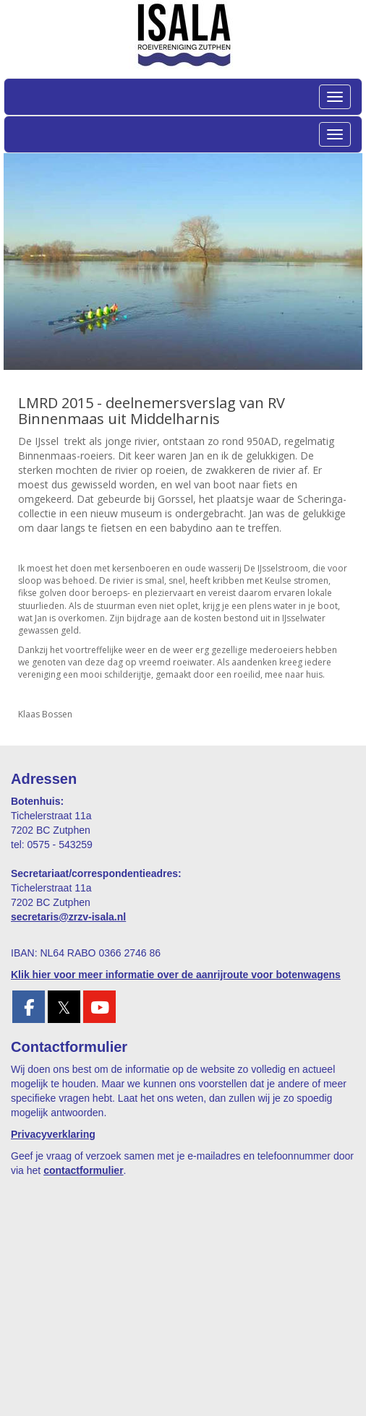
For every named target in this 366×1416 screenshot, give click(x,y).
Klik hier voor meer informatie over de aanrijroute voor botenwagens (176, 974)
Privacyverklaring (53, 1134)
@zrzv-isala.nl (68, 917)
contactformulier (83, 1170)
